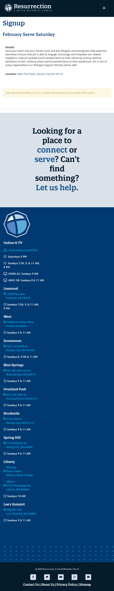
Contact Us (31, 584)
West (7, 317)
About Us (47, 584)
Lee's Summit (14, 504)
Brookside (12, 413)
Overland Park (15, 389)
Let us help (56, 187)
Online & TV (13, 243)
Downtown (12, 341)
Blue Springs (14, 365)
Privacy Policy (67, 584)
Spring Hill (12, 438)
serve (45, 159)
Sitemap (85, 584)
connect (52, 149)
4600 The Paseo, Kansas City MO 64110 (40, 74)
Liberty (9, 462)
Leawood (11, 288)
